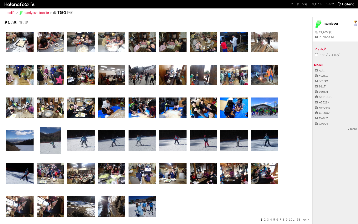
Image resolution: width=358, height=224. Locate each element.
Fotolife (10, 13)
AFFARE (322, 107)
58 (298, 219)
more (352, 129)
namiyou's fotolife (34, 13)
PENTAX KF (325, 37)
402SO (321, 75)
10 (290, 219)
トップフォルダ (327, 55)
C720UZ (322, 113)
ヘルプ (330, 4)
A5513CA (323, 97)
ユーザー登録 (299, 4)
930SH (321, 91)
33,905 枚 (323, 32)
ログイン (316, 4)
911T (320, 86)
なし (320, 70)
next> (305, 219)
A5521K (322, 102)
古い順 (23, 22)
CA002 (321, 118)
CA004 (321, 123)
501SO (321, 81)
